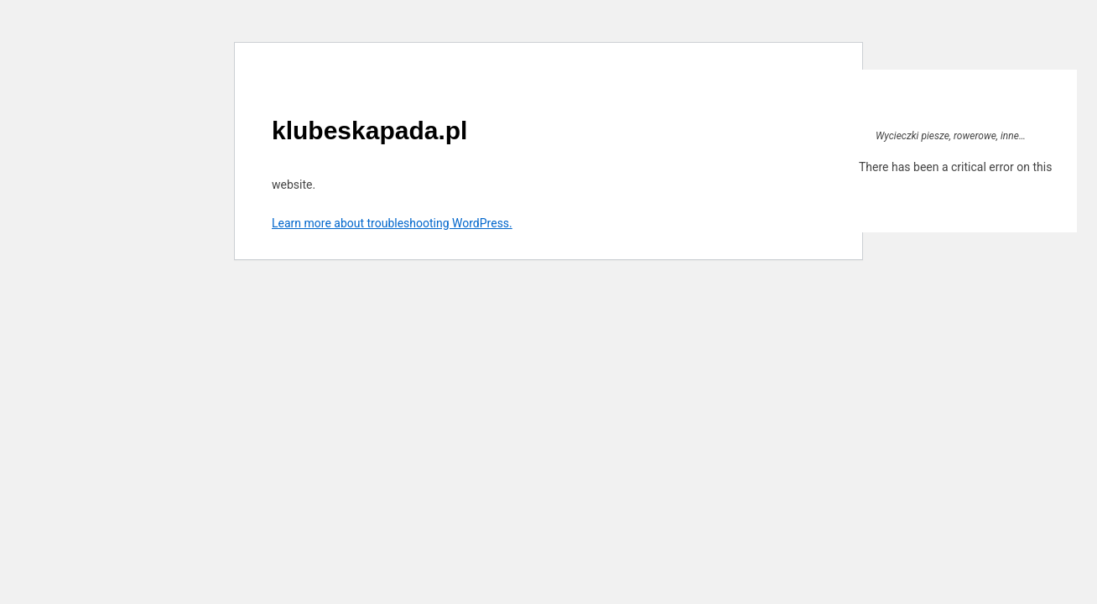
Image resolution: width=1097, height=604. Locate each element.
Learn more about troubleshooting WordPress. (392, 223)
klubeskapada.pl (369, 130)
